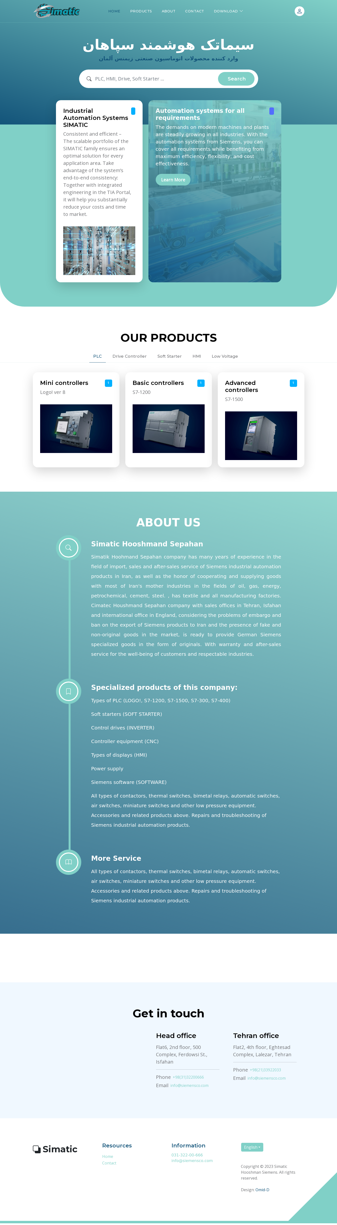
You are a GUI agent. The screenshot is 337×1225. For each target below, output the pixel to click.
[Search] (156, 79)
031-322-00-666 (187, 1157)
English (250, 1149)
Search (237, 79)
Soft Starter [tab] (168, 357)
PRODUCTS (141, 11)
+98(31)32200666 (188, 1079)
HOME (114, 11)
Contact (109, 1165)
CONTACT (194, 11)
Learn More (173, 181)
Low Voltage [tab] (239, 357)
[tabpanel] (168, 421)
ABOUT (169, 11)
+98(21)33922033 (265, 1071)
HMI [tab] (203, 357)
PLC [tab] (80, 357)
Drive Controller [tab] (120, 357)
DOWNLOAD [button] (226, 11)
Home (107, 1158)
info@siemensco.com (189, 1087)
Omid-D (262, 1191)
